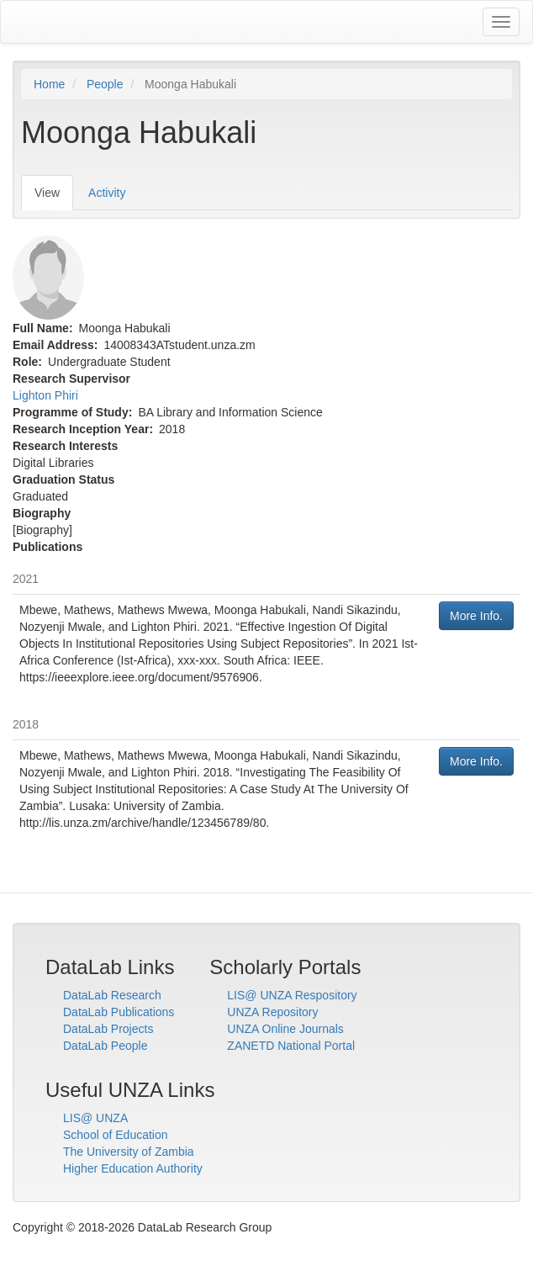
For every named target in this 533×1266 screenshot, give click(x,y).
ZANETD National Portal (291, 1045)
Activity (106, 192)
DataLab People (105, 1045)
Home (49, 84)
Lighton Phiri (45, 395)
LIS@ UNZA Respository (291, 995)
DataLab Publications (118, 1012)
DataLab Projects (108, 1029)
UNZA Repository (272, 1012)
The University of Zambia (128, 1151)
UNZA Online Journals (285, 1029)
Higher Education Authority (133, 1168)
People (105, 84)
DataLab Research (112, 995)
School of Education (115, 1135)
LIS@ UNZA (95, 1118)
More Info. (476, 615)
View (53, 197)
